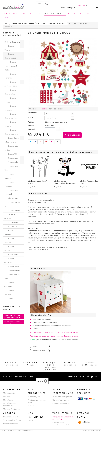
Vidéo (35, 329)
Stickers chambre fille (10, 92)
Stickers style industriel (11, 192)
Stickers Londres (9, 176)
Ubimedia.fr (95, 472)
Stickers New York (11, 168)
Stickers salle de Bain (11, 148)
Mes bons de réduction (11, 444)
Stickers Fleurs (13, 226)
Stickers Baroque (9, 240)
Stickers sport (12, 158)
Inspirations (9, 311)
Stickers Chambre (9, 285)
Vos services (11, 424)
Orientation (32, 113)
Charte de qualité (38, 351)
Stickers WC (12, 154)
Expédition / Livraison (11, 447)
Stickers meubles (9, 293)
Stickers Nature (13, 210)
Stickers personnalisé (9, 357)
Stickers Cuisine (9, 48)
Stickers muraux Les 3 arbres (37, 182)
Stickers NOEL (10, 323)
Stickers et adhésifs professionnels (10, 339)
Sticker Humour (8, 232)
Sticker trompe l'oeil (11, 277)
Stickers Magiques (9, 184)
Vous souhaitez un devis (61, 435)
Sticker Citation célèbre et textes (11, 140)
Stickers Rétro (13, 267)
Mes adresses (8, 435)
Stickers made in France (12, 459)
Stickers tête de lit (12, 204)
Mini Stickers (12, 198)
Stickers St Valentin (8, 349)
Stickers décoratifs (12, 42)
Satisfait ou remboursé (36, 441)
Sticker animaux (8, 301)
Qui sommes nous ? (10, 456)
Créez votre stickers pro (61, 438)
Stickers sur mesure (10, 463)
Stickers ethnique (9, 261)
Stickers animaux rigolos (10, 84)
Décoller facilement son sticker (45, 323)
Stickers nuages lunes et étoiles (10, 66)
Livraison (35, 346)
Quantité (31, 129)
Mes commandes (9, 428)
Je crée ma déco (11, 307)
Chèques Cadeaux (8, 329)
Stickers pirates (10, 100)
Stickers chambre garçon (11, 132)
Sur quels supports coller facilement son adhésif (52, 326)
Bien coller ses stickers (42, 320)
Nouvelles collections (9, 317)
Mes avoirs (7, 431)
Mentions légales (34, 431)
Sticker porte (12, 255)
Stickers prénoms (10, 76)
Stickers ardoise (9, 248)
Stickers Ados (12, 162)
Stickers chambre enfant (10, 116)
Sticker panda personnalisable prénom (64, 182)
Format (31, 117)
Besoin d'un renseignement (62, 431)
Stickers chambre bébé (10, 56)
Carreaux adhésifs (9, 216)
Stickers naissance (10, 108)
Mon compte (68, 8)
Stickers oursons (10, 124)
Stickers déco (12, 222)
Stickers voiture (13, 271)
